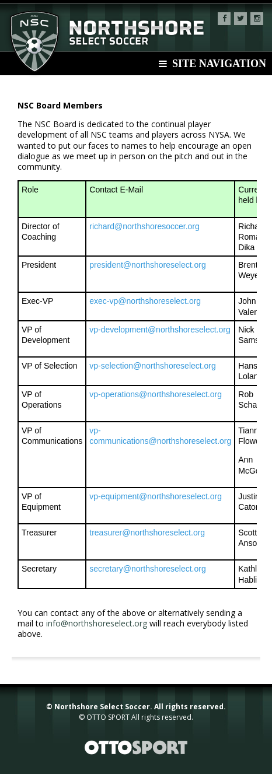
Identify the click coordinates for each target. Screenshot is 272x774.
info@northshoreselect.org (96, 623)
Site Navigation (212, 63)
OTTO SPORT (108, 717)
